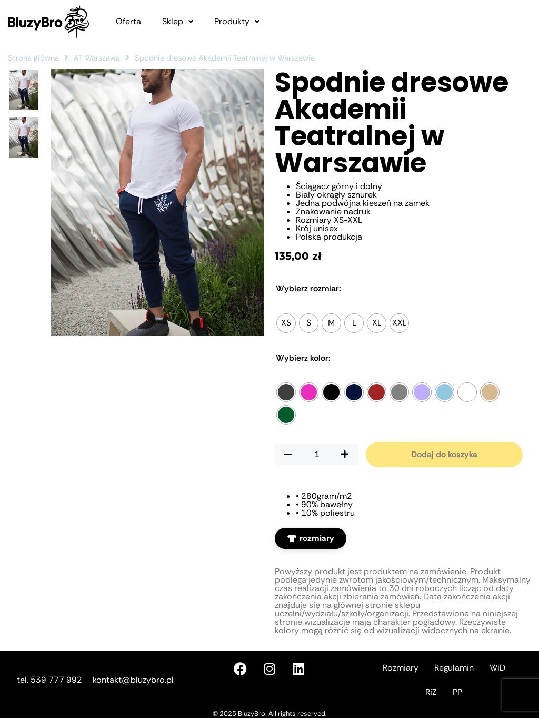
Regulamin (454, 667)
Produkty (236, 21)
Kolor (303, 358)
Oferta (128, 21)
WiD (497, 667)
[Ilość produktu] (316, 454)
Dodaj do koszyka (444, 454)
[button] (178, 21)
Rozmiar (308, 288)
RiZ (431, 691)
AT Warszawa (97, 58)
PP (457, 691)
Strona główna (33, 58)
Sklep (177, 21)
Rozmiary (400, 667)
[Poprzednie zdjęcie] (214, 299)
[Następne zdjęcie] (243, 299)
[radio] (286, 323)
